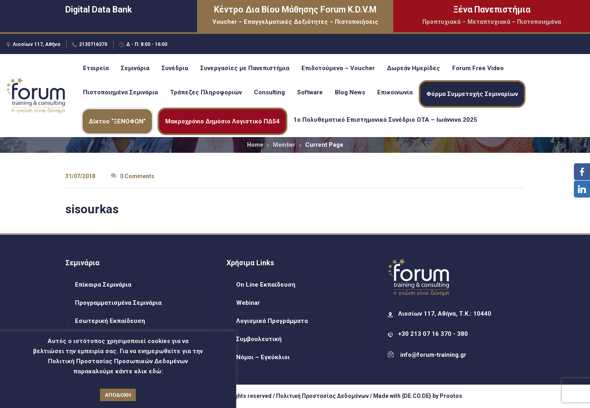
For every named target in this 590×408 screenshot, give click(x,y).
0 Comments (132, 176)
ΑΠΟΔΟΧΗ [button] (118, 395)
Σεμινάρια (135, 68)
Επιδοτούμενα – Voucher (338, 68)
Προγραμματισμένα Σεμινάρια (118, 302)
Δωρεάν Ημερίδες (413, 68)
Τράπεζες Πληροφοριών (206, 92)
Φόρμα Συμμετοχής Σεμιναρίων (472, 94)
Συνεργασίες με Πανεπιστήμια (244, 68)
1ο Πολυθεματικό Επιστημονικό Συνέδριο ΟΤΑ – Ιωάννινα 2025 (385, 119)
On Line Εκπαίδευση (265, 284)
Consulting (269, 92)
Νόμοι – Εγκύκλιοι (263, 357)
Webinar (248, 302)
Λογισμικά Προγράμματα (272, 321)
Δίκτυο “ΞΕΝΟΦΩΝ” (117, 121)
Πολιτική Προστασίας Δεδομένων (322, 396)
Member (284, 145)
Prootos (451, 396)
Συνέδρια (175, 68)
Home (255, 145)
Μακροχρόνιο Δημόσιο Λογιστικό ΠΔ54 (222, 121)
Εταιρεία (96, 68)
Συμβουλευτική (259, 339)
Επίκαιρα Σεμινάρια (103, 284)
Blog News (350, 92)
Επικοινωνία (395, 92)
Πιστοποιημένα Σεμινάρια (120, 92)
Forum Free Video (478, 68)
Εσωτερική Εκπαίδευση (110, 321)
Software (310, 92)
